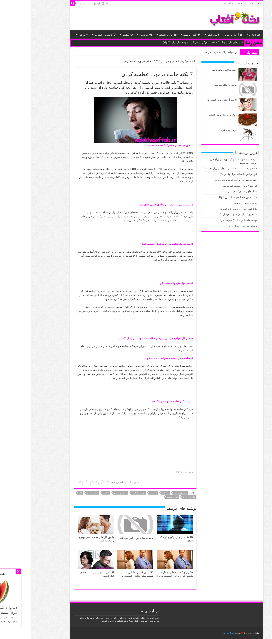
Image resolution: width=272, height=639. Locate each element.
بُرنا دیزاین (197, 633)
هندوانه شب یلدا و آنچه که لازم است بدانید (204, 180)
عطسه (76, 493)
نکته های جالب (158, 497)
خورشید (134, 493)
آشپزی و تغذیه (161, 34)
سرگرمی (115, 34)
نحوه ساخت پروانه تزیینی (193, 69)
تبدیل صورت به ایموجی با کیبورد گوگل (207, 197)
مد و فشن (182, 34)
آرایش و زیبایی (202, 34)
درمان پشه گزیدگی (196, 130)
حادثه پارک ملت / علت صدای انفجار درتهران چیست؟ (199, 168)
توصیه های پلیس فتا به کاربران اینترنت (206, 220)
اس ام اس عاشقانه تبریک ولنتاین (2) (207, 174)
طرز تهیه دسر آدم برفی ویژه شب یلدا (207, 208)
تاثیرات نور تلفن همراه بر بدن (211, 226)
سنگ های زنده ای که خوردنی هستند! (207, 191)
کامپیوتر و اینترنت (74, 34)
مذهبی (52, 34)
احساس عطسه (149, 493)
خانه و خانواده (137, 34)
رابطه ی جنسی (90, 493)
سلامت (97, 34)
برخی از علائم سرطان (194, 84)
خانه (209, 3)
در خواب (122, 493)
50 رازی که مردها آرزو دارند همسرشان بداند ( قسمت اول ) (105, 574)
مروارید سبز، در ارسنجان (213, 203)
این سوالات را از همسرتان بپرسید (190, 52)
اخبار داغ (222, 34)
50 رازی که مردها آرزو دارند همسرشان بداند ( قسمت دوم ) (144, 574)
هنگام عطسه (141, 497)
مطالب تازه (198, 3)
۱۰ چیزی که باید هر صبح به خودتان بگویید (205, 214)
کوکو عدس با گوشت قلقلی (192, 115)
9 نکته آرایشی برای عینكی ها (191, 99)
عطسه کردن (61, 493)
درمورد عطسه (108, 493)
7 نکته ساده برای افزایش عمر (105, 537)
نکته (49, 493)
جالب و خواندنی (138, 61)
